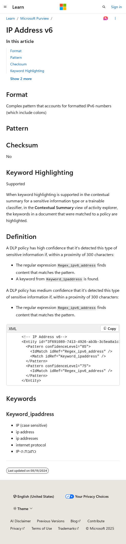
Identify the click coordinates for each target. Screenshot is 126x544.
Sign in (116, 6)
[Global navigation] (5, 6)
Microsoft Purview (34, 18)
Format (16, 50)
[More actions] (115, 18)
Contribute (96, 520)
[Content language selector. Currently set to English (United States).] (33, 496)
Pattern (16, 57)
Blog (74, 520)
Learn (10, 18)
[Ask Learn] (106, 18)
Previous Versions (50, 520)
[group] (63, 359)
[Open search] (104, 6)
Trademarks (67, 528)
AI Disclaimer (20, 520)
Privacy (16, 528)
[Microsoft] (63, 7)
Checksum (18, 64)
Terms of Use (42, 528)
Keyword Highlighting (27, 70)
